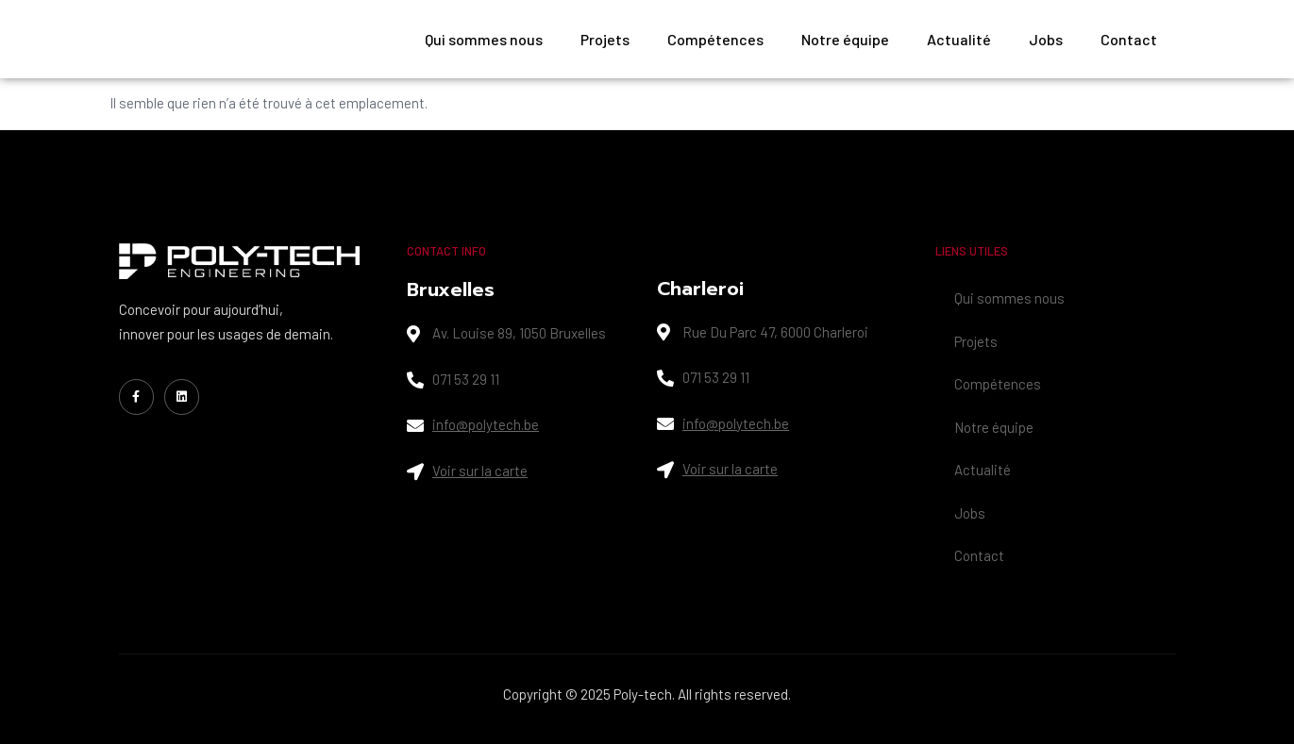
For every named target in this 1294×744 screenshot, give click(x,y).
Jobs (1046, 39)
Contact (1129, 39)
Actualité (959, 39)
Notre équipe (845, 39)
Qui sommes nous (484, 39)
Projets (605, 39)
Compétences (715, 39)
